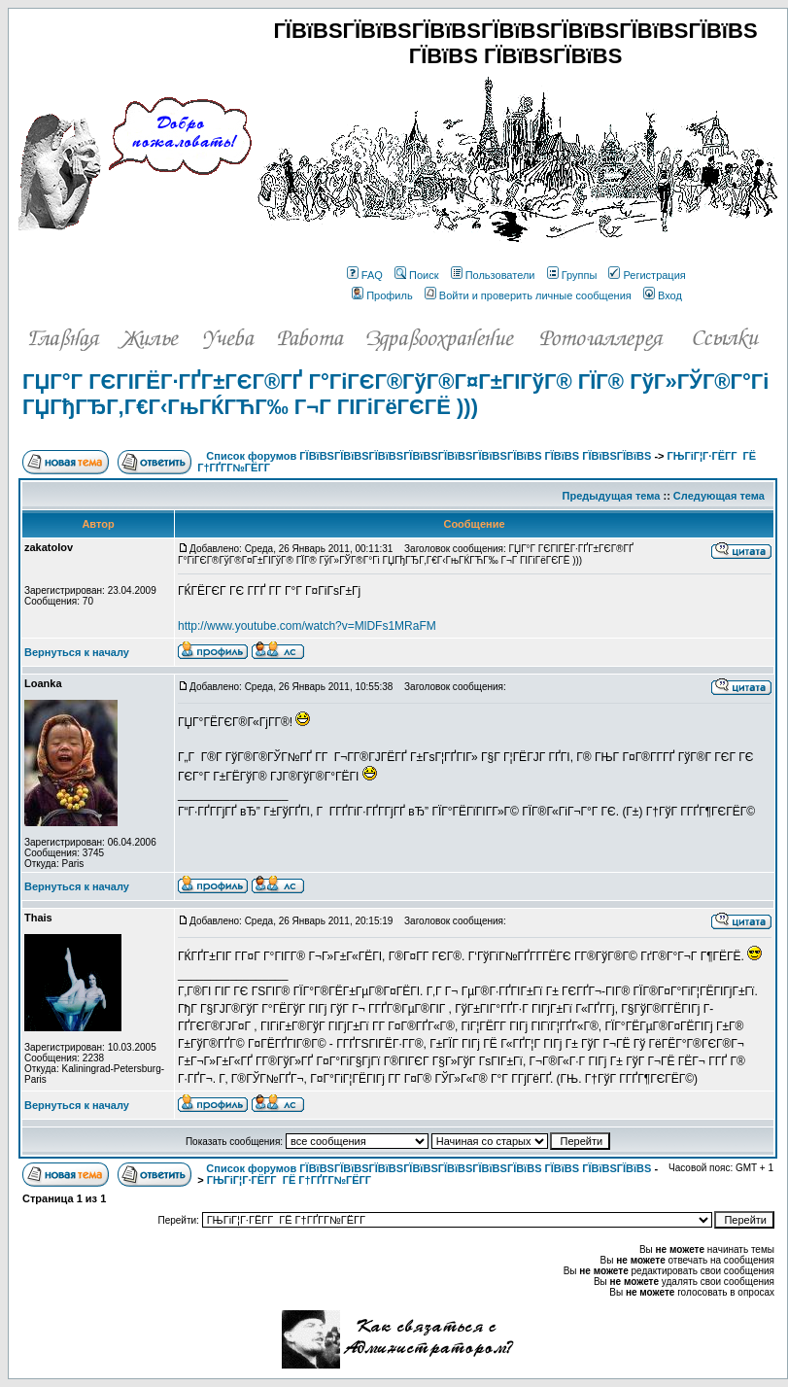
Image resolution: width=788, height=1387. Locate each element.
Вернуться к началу (76, 652)
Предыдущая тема (612, 496)
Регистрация (646, 275)
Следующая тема (719, 496)
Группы (572, 275)
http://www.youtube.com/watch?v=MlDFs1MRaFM (307, 626)
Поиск (416, 275)
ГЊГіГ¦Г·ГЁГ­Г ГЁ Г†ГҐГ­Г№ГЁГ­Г (290, 1180)
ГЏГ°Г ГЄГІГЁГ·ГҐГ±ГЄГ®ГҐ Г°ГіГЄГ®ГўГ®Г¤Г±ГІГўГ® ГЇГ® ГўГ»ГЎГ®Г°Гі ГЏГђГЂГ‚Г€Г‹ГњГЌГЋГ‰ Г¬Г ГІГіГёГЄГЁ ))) (395, 394)
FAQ (365, 275)
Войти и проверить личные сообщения (528, 295)
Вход (662, 295)
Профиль (382, 295)
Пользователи (493, 275)
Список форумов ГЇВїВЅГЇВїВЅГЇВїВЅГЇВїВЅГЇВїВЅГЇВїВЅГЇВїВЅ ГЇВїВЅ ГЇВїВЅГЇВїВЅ (428, 456)
